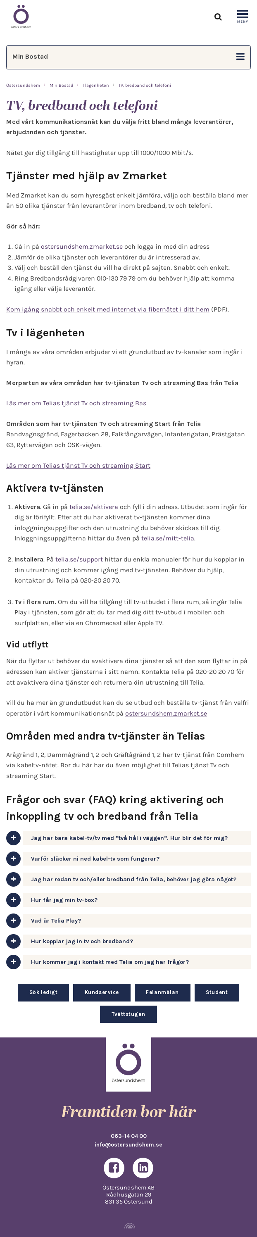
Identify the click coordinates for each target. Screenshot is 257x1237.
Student (217, 992)
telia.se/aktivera (93, 507)
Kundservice (102, 992)
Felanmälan (162, 992)
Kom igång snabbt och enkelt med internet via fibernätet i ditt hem (107, 309)
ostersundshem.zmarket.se (82, 246)
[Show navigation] (242, 16)
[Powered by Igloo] (128, 1226)
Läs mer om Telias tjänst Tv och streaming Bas (76, 403)
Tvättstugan (128, 1014)
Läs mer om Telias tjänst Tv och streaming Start (78, 465)
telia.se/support (79, 559)
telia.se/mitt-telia (167, 538)
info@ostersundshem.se (128, 1144)
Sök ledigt (43, 992)
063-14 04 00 (129, 1135)
